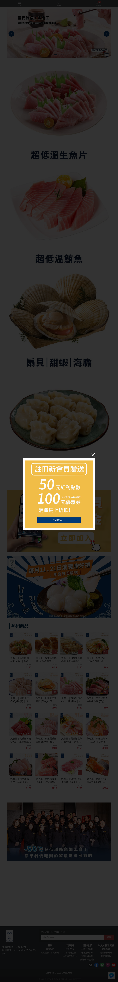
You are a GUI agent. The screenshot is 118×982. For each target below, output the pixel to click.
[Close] (93, 454)
